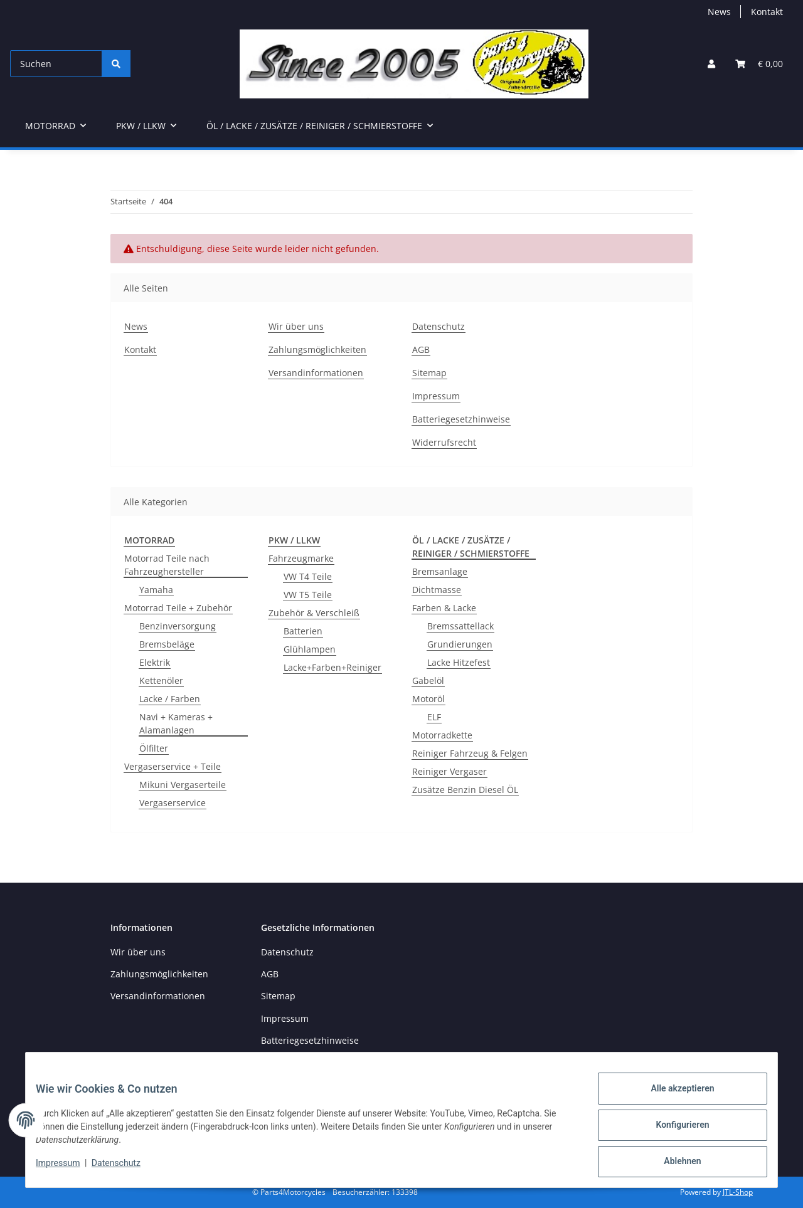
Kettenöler (161, 680)
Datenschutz (126, 1169)
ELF (434, 717)
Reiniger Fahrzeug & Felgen (470, 753)
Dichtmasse (436, 590)
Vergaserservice (172, 803)
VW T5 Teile (308, 595)
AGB (421, 349)
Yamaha (156, 590)
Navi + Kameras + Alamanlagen (176, 723)
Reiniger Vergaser (449, 771)
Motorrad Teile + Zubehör (178, 608)
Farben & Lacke (444, 608)
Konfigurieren (672, 1131)
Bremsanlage (439, 571)
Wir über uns (296, 326)
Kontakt (767, 12)
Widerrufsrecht (444, 442)
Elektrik (154, 662)
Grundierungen (459, 644)
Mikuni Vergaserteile (182, 784)
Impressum (68, 1169)
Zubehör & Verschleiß (314, 613)
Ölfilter (153, 748)
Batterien (303, 631)
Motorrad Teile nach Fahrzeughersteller (167, 564)
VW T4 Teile (308, 576)
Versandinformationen (316, 373)
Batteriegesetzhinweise (461, 419)
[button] (711, 63)
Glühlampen (310, 649)
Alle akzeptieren (672, 1098)
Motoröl (428, 699)
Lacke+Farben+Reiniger (332, 667)
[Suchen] (56, 63)
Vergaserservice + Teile (172, 766)
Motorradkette (442, 735)
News (719, 12)
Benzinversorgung (177, 626)
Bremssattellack (460, 626)
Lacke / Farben (169, 699)
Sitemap (429, 373)
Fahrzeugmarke (301, 558)
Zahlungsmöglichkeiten (317, 349)
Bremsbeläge (166, 644)
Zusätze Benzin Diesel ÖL (465, 790)
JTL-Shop (738, 1192)
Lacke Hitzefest (458, 662)
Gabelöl (428, 680)
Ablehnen (672, 1163)
